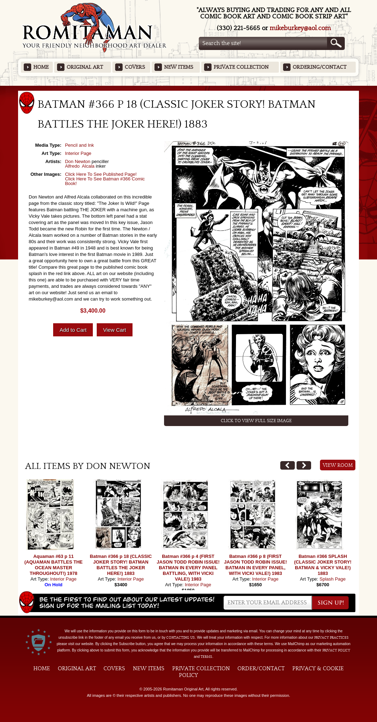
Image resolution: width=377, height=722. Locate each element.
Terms (206, 657)
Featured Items (189, 88)
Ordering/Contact (320, 67)
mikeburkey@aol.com (300, 28)
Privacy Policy (336, 650)
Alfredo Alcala (79, 166)
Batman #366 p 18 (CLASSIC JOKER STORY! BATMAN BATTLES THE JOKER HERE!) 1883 (121, 565)
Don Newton (77, 161)
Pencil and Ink (79, 145)
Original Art (85, 67)
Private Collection (241, 67)
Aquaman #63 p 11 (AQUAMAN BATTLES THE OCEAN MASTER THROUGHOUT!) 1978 (53, 565)
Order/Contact (261, 668)
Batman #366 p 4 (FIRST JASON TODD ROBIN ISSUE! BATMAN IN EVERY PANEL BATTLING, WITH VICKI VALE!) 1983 (188, 568)
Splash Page (333, 579)
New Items (178, 67)
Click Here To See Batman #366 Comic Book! (105, 181)
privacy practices (331, 638)
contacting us (180, 638)
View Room (338, 465)
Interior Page (78, 153)
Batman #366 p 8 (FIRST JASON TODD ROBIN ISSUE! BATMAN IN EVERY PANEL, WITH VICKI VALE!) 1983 (255, 565)
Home (41, 67)
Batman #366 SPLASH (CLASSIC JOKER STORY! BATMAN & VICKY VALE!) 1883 (322, 565)
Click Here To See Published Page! (100, 174)
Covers (135, 67)
